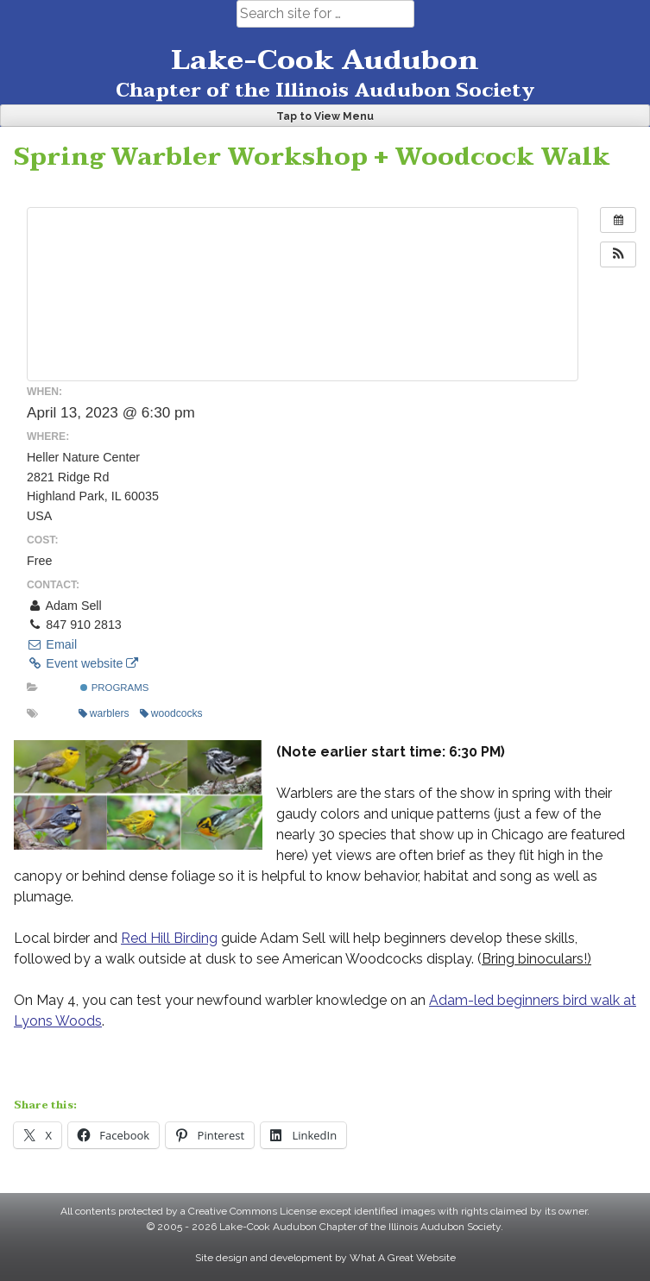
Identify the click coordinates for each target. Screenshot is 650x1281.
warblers (104, 713)
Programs (114, 687)
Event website (82, 663)
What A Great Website (403, 1258)
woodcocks (171, 713)
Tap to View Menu (325, 116)
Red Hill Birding (169, 938)
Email (52, 644)
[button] (618, 254)
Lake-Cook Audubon (325, 60)
